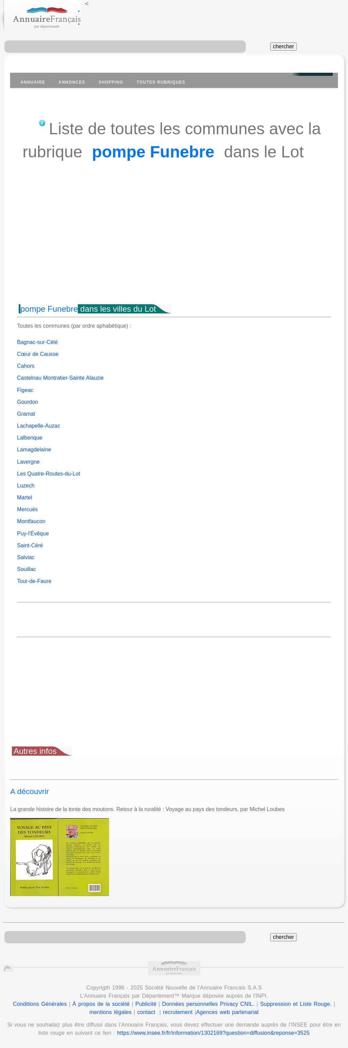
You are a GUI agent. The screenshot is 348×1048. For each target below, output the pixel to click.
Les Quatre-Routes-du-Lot (48, 474)
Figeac (25, 390)
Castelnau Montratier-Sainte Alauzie (60, 378)
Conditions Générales (40, 1004)
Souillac (26, 569)
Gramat (26, 414)
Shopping (111, 82)
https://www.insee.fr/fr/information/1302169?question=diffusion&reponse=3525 (213, 1033)
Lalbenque (29, 438)
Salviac (26, 557)
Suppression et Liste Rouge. (295, 1004)
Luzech (26, 485)
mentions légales (110, 1012)
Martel (24, 497)
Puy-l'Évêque (33, 533)
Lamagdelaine (34, 449)
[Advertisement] (174, 244)
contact (146, 1012)
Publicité (145, 1004)
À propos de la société (100, 1004)
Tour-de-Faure (34, 581)
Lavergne (28, 462)
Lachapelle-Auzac (38, 426)
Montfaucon (31, 521)
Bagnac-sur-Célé (37, 342)
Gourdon (27, 402)
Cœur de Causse (37, 354)
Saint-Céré (30, 545)
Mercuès (27, 509)
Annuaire (32, 82)
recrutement (178, 1012)
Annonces (71, 82)
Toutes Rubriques (161, 82)
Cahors (26, 366)
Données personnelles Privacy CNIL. (208, 1004)
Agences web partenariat (227, 1012)
